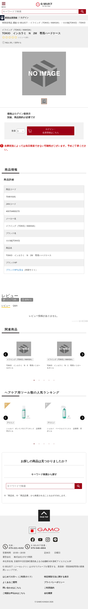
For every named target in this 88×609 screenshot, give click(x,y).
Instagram (47, 539)
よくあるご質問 (10, 582)
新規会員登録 (11, 18)
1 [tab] (34, 383)
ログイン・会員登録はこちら (50, 131)
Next (82, 354)
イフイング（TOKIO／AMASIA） (17, 30)
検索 (78, 486)
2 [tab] (39, 383)
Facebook (32, 539)
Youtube (40, 539)
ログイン (24, 17)
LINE (55, 539)
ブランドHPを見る (14, 270)
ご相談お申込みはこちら (14, 593)
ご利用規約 (49, 588)
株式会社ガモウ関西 (23, 557)
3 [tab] (44, 383)
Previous (6, 354)
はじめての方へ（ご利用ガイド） (18, 577)
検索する (82, 11)
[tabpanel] (44, 73)
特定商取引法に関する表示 (56, 577)
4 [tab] (49, 383)
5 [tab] (54, 383)
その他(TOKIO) (13, 240)
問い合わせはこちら (12, 588)
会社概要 (48, 593)
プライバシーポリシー (54, 582)
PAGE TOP (44, 517)
